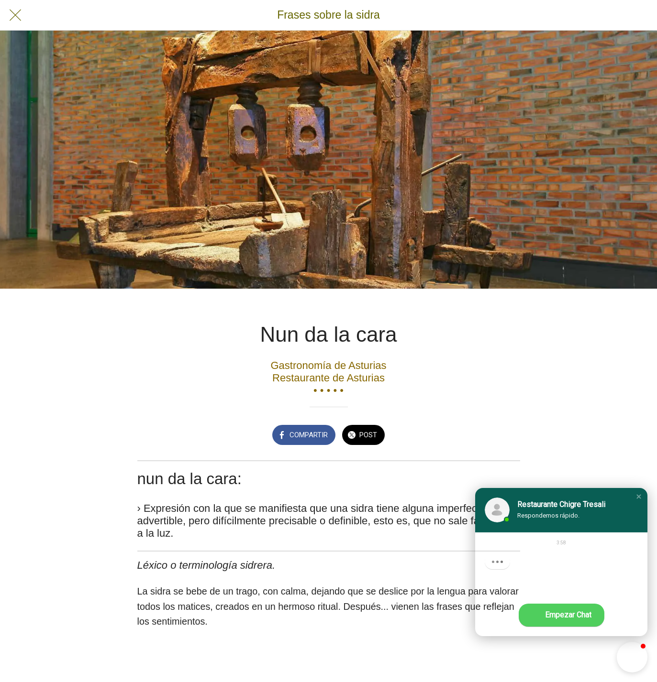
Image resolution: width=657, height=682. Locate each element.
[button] (639, 496)
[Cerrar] (15, 15)
